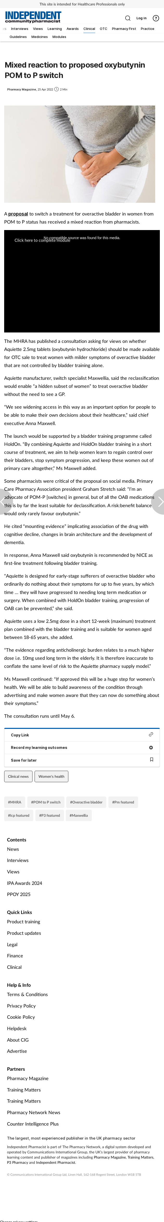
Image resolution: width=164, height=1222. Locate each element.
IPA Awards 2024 (24, 883)
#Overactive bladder (86, 802)
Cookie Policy (21, 1017)
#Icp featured (18, 815)
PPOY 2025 (18, 894)
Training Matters (24, 1090)
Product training (23, 921)
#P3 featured (49, 815)
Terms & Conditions (27, 994)
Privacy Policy (21, 1006)
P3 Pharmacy (17, 1162)
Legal (12, 944)
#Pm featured (123, 802)
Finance (15, 955)
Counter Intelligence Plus (33, 1124)
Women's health (51, 776)
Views (13, 871)
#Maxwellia (79, 815)
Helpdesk (17, 1028)
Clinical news (18, 776)
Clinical (14, 967)
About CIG (18, 1040)
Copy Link (82, 734)
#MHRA (14, 802)
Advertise (17, 1051)
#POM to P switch (46, 802)
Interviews (18, 860)
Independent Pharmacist (55, 1162)
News (13, 849)
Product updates (24, 933)
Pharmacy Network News (33, 1112)
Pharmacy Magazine (28, 1078)
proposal (18, 214)
